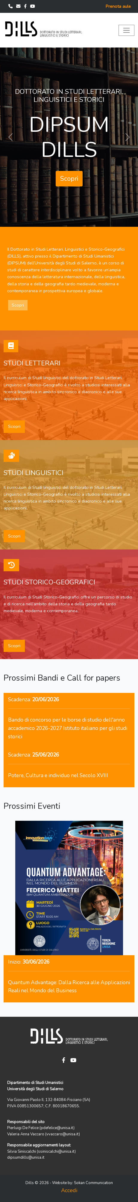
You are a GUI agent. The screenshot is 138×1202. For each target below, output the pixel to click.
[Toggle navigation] (126, 30)
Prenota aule (118, 6)
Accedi (69, 1190)
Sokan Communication (93, 1183)
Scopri (69, 178)
